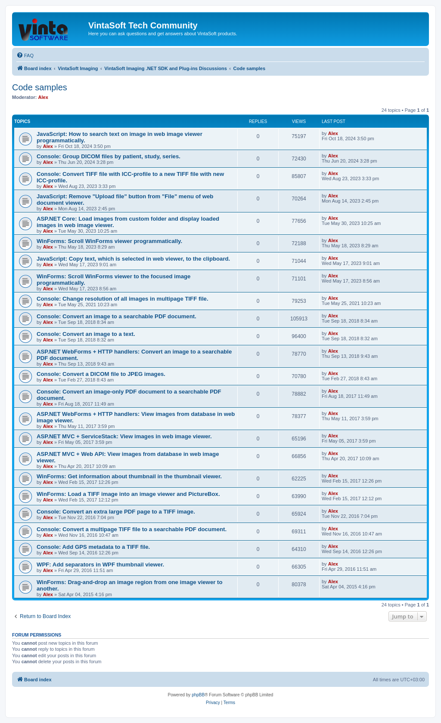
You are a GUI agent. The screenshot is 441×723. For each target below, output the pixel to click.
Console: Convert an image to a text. (86, 334)
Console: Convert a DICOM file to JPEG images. (101, 374)
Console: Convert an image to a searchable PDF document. (116, 316)
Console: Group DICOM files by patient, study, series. (108, 156)
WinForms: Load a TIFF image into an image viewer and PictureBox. (128, 494)
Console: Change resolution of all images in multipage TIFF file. (122, 298)
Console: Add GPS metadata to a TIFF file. (93, 547)
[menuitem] (25, 55)
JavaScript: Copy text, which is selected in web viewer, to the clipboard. (133, 258)
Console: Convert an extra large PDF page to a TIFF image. (116, 511)
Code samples (39, 87)
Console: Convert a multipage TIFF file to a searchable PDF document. (132, 529)
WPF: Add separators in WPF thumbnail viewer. (100, 564)
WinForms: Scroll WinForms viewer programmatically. (109, 241)
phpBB (198, 694)
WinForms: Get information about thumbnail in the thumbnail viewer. (129, 476)
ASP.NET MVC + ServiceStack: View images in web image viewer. (124, 436)
